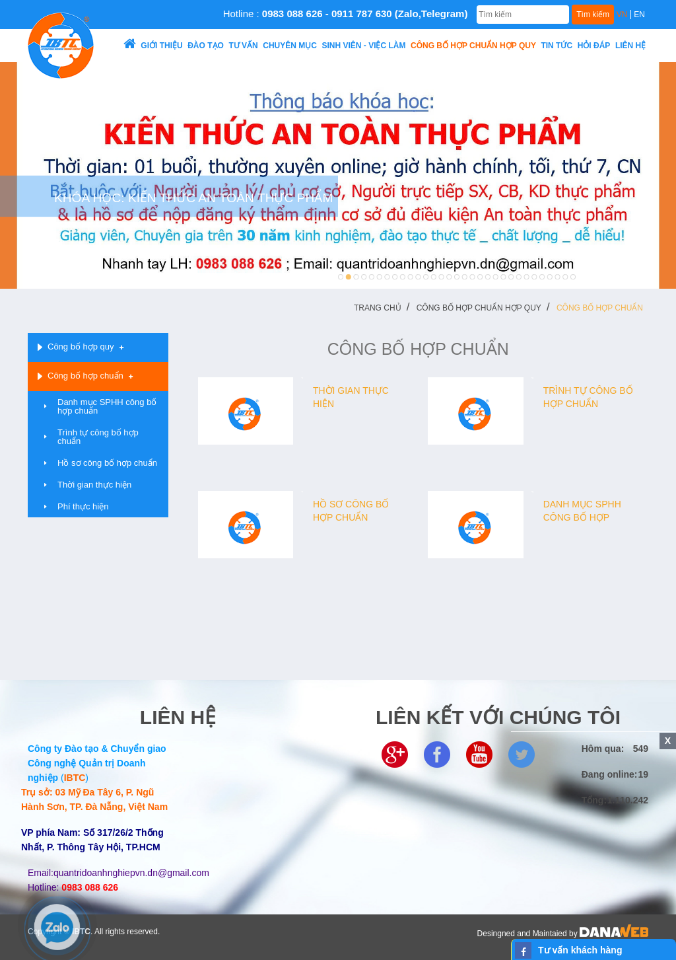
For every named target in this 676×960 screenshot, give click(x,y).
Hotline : (345, 13)
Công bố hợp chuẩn (600, 308)
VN (622, 14)
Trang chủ (377, 308)
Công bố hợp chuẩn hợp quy (479, 308)
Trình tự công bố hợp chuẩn (98, 436)
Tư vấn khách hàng (580, 950)
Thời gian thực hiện (94, 485)
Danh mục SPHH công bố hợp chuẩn (106, 406)
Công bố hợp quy (80, 347)
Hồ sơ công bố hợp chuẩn (107, 463)
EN (639, 14)
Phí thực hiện (82, 506)
